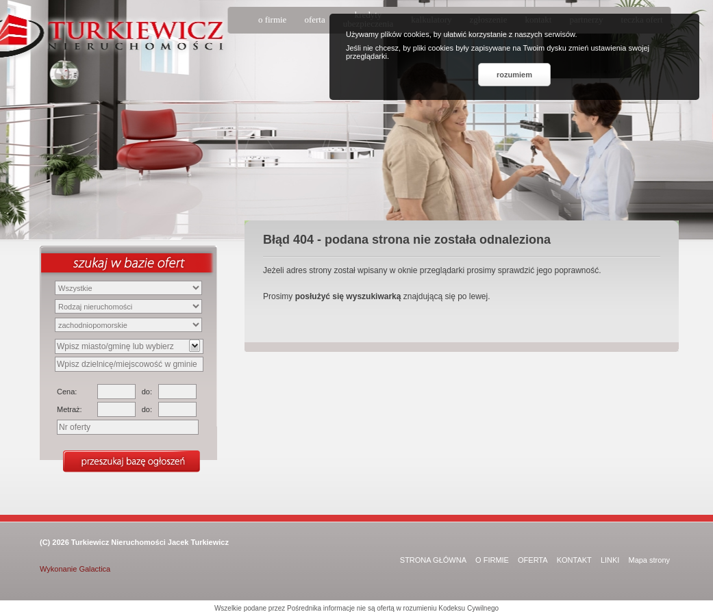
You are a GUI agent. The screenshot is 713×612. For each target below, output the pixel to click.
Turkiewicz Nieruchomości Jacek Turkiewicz (150, 542)
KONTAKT (574, 560)
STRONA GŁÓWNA (433, 560)
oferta (314, 19)
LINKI (610, 560)
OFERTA (533, 560)
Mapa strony (649, 560)
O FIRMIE (492, 560)
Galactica (94, 569)
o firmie (272, 19)
